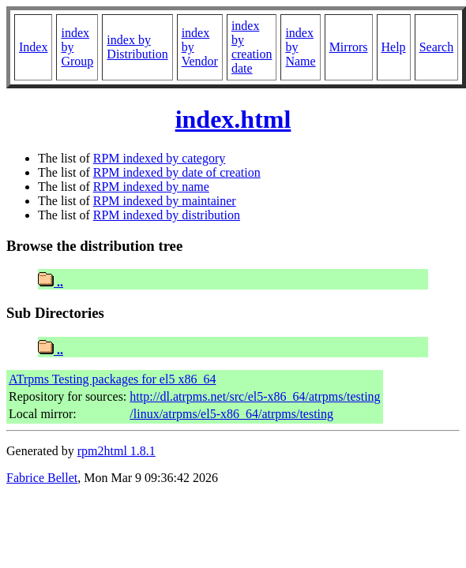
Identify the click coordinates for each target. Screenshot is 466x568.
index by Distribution (137, 47)
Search (436, 47)
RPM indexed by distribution (166, 215)
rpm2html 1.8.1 (116, 451)
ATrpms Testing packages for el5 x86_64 (112, 379)
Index (33, 47)
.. (50, 282)
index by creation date (251, 47)
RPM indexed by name (151, 186)
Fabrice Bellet (41, 477)
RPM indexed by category (159, 158)
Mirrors (348, 47)
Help (393, 47)
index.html (233, 119)
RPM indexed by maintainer (164, 200)
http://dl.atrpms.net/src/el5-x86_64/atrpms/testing (255, 396)
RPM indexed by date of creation (177, 172)
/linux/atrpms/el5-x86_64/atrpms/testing (231, 413)
